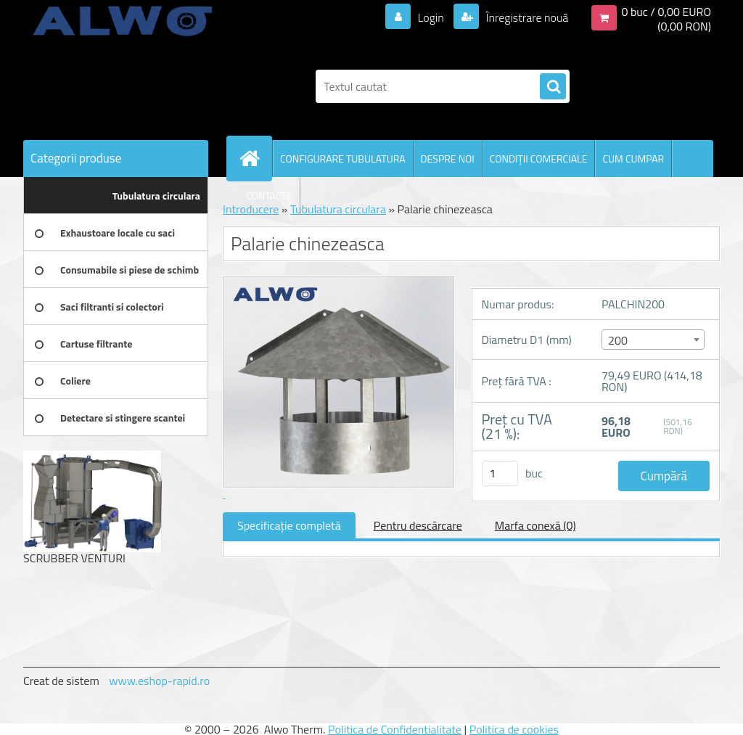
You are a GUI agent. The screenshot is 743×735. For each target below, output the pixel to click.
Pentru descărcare (418, 525)
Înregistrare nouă (525, 17)
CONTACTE (269, 195)
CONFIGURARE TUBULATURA (343, 158)
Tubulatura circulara (338, 209)
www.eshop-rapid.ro (159, 680)
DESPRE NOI (448, 158)
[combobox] (653, 339)
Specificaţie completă (289, 525)
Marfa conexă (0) (535, 525)
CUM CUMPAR (633, 158)
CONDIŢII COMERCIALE (539, 158)
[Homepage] (255, 158)
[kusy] (500, 473)
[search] (553, 87)
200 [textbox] (618, 340)
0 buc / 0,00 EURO (666, 11)
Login (430, 17)
